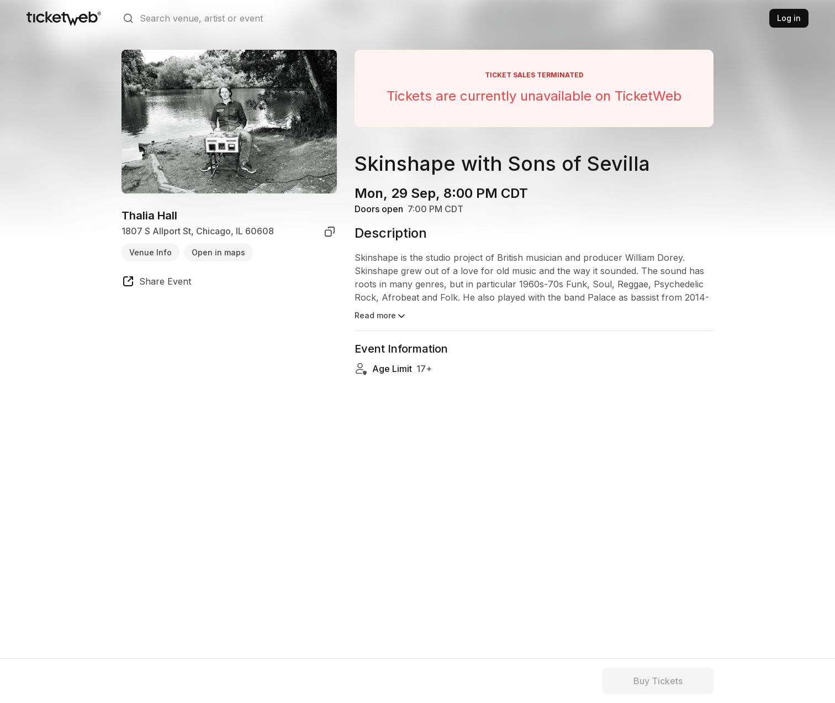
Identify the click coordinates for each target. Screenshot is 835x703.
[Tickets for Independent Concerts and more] (64, 18)
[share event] (156, 283)
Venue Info (150, 252)
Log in (789, 18)
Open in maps (218, 252)
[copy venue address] (330, 231)
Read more (381, 316)
